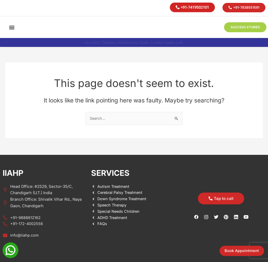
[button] (12, 27)
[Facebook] (196, 216)
